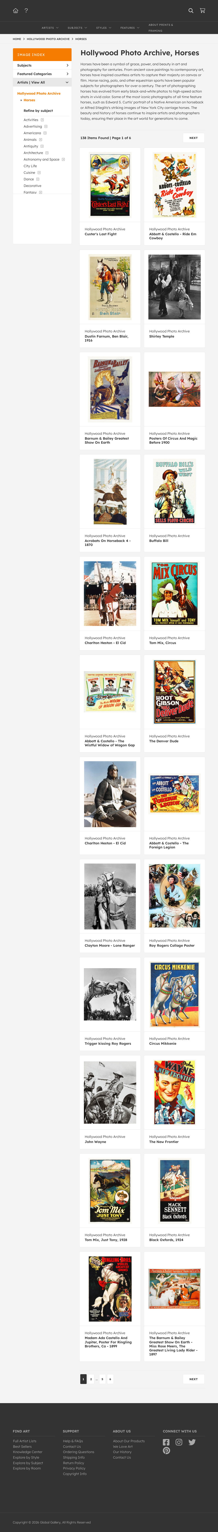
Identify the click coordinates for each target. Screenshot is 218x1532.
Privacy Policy (74, 1468)
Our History (122, 1452)
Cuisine (29, 172)
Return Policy (73, 1463)
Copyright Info (75, 1474)
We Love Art (123, 1446)
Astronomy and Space (41, 159)
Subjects (42, 65)
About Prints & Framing (161, 27)
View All (38, 82)
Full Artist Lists (24, 1441)
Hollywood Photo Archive (38, 93)
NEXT (193, 138)
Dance (29, 179)
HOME (17, 39)
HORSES (81, 39)
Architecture (33, 153)
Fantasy (30, 192)
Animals (30, 139)
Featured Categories (42, 74)
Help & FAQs (73, 1441)
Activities (31, 120)
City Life (30, 166)
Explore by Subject (28, 1463)
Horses (29, 100)
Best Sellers (22, 1446)
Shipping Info (74, 1457)
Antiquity (31, 146)
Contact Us (72, 1446)
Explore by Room (27, 1468)
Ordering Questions (78, 1452)
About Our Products (129, 1441)
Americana (32, 133)
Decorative (32, 186)
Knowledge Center (27, 1452)
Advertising (33, 126)
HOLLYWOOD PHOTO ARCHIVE (48, 39)
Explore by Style (26, 1457)
